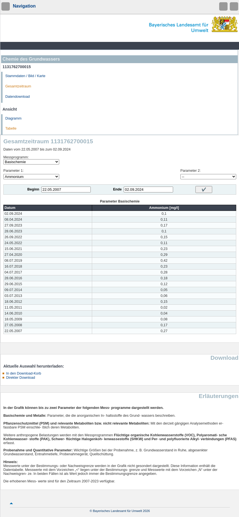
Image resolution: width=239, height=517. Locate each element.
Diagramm (13, 118)
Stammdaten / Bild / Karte (25, 76)
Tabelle (10, 128)
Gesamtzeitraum (18, 86)
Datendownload (17, 97)
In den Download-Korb (23, 373)
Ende (117, 189)
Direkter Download (20, 378)
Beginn (33, 189)
